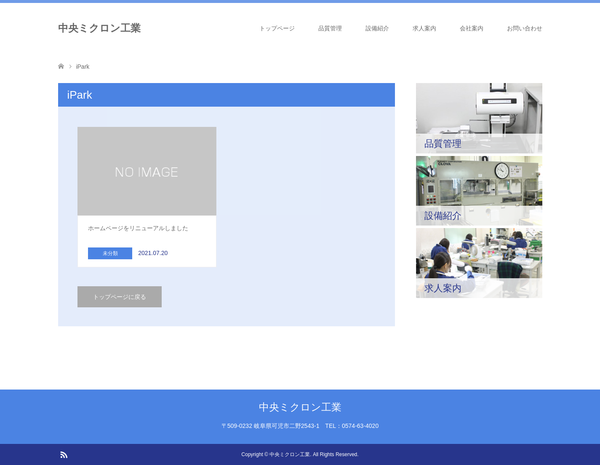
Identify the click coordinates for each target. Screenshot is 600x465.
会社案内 (471, 28)
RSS (64, 454)
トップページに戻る (119, 296)
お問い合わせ (524, 28)
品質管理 (330, 28)
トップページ (277, 28)
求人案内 (424, 28)
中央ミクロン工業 (99, 28)
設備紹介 (377, 28)
